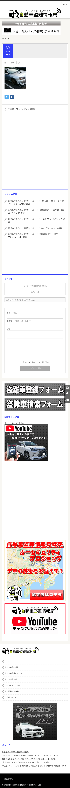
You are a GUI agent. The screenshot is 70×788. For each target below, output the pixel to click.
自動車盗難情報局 (19, 785)
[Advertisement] (35, 153)
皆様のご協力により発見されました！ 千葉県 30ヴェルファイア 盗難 (36, 220)
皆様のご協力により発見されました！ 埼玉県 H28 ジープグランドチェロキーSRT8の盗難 (36, 202)
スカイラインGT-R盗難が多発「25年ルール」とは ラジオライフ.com (30, 755)
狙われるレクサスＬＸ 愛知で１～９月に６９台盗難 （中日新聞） (29, 759)
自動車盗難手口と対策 (13, 673)
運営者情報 (8, 779)
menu (65, 4)
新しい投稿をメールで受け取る (36, 362)
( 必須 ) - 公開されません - (20, 321)
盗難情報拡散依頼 (12, 691)
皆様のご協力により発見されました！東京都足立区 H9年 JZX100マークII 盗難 (34, 235)
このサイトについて (13, 685)
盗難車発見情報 (11, 679)
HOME (7, 661)
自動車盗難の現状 (12, 667)
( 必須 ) (12, 313)
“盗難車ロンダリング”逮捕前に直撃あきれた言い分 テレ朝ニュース (29, 762)
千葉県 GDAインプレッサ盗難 (21, 109)
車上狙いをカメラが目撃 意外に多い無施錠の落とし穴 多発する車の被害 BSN (34, 766)
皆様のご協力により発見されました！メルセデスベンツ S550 (35, 228)
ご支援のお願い (11, 697)
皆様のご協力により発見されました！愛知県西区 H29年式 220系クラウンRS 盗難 (36, 211)
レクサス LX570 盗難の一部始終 (15, 752)
